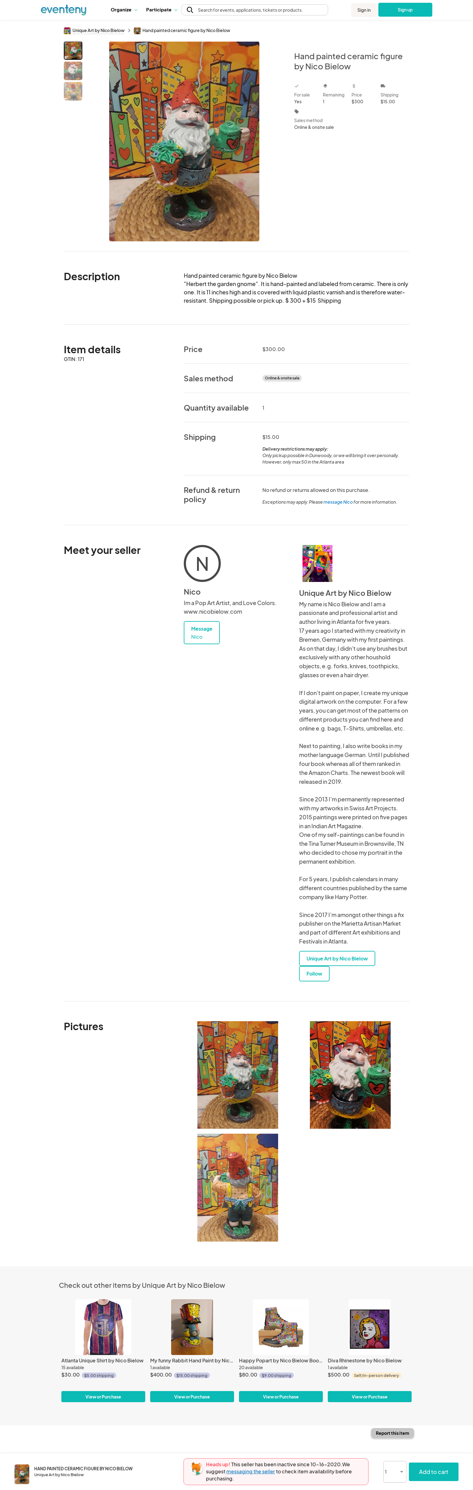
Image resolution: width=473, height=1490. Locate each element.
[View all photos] (184, 141)
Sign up (405, 9)
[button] (124, 9)
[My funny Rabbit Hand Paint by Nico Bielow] (192, 1327)
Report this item (392, 1433)
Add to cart (433, 1471)
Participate (161, 9)
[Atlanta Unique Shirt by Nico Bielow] (103, 1327)
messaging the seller (250, 1471)
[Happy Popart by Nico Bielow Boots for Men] (281, 1327)
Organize (124, 9)
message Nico (338, 502)
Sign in (364, 10)
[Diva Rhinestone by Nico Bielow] (370, 1327)
